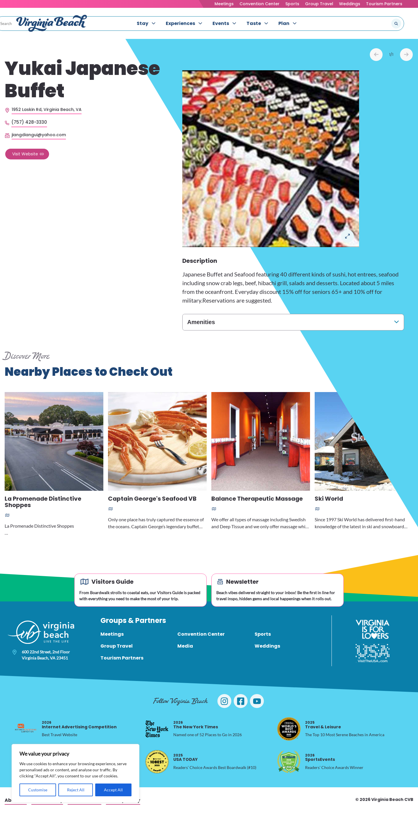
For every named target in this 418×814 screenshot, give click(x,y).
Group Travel (319, 4)
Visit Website (25, 155)
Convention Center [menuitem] (201, 635)
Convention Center (259, 4)
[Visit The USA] (373, 654)
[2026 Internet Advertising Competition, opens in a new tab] (25, 729)
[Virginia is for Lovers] (373, 630)
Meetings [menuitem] (112, 635)
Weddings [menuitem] (267, 647)
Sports (292, 4)
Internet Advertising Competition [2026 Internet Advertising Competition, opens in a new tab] (79, 725)
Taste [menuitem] (253, 24)
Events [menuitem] (220, 24)
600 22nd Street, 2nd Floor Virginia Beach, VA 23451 (46, 655)
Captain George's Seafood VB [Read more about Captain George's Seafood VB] (152, 500)
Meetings (224, 4)
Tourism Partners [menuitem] (121, 658)
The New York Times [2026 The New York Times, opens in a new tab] (195, 725)
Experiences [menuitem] (180, 24)
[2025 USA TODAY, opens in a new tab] (157, 762)
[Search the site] (376, 24)
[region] (75, 773)
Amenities (201, 323)
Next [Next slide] (406, 55)
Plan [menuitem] (283, 24)
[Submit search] (396, 24)
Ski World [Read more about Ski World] (329, 500)
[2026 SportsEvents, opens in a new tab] (288, 762)
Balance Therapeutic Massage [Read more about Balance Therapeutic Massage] (257, 500)
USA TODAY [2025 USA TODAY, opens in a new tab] (185, 758)
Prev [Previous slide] (376, 55)
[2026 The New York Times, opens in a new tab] (157, 729)
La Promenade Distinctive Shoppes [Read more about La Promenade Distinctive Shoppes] (43, 503)
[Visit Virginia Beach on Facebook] (241, 702)
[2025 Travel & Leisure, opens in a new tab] (288, 729)
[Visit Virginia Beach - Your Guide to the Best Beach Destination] (51, 24)
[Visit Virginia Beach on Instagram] (224, 702)
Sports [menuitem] (263, 635)
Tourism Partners (384, 4)
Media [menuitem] (185, 647)
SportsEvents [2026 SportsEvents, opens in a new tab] (320, 758)
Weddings (349, 4)
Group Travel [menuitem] (116, 647)
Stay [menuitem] (142, 24)
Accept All (113, 789)
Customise (37, 789)
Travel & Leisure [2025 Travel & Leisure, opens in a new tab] (323, 725)
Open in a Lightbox (347, 237)
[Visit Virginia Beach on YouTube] (257, 702)
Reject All (75, 789)
